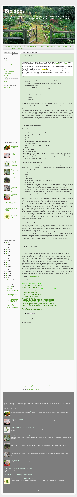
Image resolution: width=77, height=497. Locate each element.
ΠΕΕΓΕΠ (6, 79)
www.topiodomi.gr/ (34, 276)
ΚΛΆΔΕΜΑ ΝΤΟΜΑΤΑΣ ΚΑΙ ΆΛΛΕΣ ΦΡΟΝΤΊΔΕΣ (22, 427)
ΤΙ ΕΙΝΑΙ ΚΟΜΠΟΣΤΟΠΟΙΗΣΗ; (32, 285)
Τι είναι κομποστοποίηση (29, 291)
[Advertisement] (47, 373)
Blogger (45, 490)
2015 (7, 266)
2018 (7, 260)
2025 (7, 244)
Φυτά (58, 46)
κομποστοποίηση (29, 315)
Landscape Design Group (9, 64)
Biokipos (15, 11)
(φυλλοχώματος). (63, 63)
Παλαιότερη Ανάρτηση (66, 386)
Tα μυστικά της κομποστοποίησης (31, 294)
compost (56, 63)
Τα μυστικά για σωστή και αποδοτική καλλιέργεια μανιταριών (10, 204)
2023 (7, 249)
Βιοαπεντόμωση (7, 73)
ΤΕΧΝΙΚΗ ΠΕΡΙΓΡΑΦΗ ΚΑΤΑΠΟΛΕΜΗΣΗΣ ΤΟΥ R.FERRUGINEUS (12, 300)
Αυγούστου (9, 288)
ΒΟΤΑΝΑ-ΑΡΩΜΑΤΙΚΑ (18, 48)
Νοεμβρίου (9, 281)
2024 (7, 247)
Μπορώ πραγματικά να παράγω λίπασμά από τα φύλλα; (38, 304)
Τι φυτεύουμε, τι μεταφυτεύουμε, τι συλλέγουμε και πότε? (23, 411)
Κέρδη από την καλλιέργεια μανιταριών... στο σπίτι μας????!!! (10, 209)
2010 (7, 277)
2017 (7, 262)
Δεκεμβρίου (10, 279)
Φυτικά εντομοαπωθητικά (12, 290)
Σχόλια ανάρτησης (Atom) (33, 389)
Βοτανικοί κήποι (67, 46)
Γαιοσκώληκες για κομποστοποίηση (32, 309)
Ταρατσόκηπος (7, 87)
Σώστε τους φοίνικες (31, 46)
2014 (7, 269)
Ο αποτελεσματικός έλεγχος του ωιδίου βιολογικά (14, 172)
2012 (7, 273)
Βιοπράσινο (6, 75)
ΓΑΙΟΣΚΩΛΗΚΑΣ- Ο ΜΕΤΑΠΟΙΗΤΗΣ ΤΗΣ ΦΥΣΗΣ (37, 302)
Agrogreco (6, 60)
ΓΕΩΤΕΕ (6, 77)
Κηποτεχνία (7, 48)
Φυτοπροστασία (50, 46)
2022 (7, 251)
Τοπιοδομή (6, 81)
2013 (7, 271)
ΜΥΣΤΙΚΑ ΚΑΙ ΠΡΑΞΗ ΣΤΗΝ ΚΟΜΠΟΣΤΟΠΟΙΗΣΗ (38, 300)
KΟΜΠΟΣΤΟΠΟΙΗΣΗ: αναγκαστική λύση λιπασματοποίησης (40, 305)
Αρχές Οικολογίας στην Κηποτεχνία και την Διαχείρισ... (12, 296)
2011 (7, 275)
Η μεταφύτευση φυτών (16, 460)
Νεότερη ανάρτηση (27, 386)
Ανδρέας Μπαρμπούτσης (9, 71)
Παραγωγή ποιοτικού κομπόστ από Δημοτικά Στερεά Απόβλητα (40, 289)
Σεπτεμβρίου (10, 286)
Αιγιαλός (6, 69)
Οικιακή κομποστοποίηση (29, 293)
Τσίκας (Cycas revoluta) (16, 444)
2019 (7, 258)
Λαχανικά (41, 46)
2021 (7, 253)
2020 (7, 255)
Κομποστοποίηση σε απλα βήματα (32, 283)
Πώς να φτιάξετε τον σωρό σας (31, 296)
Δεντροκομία (30, 48)
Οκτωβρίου (9, 284)
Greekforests (7, 62)
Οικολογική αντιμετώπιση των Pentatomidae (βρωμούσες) (23, 478)
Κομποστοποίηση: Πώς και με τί (31, 287)
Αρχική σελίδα (8, 46)
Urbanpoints (7, 66)
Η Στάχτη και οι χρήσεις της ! (17, 419)
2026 (7, 242)
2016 (7, 264)
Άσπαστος (6, 67)
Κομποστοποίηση (18, 46)
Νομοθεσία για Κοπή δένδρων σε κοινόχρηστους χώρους (23, 452)
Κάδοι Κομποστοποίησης (29, 298)
